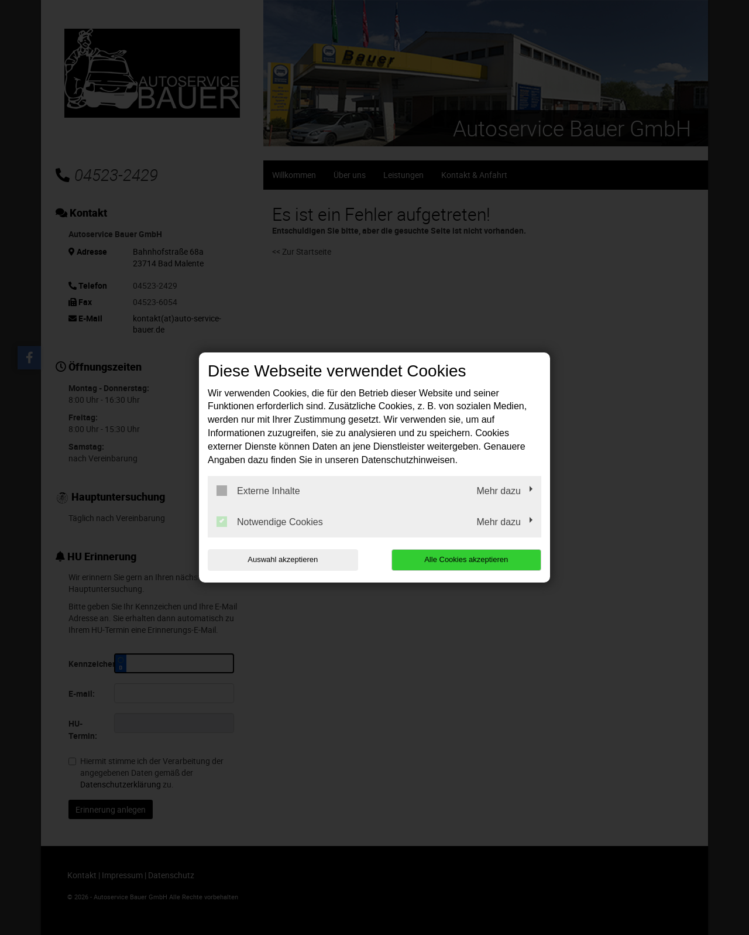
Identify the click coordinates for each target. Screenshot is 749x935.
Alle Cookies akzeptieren (466, 559)
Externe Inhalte (258, 490)
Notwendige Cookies (270, 521)
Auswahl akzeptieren (283, 559)
